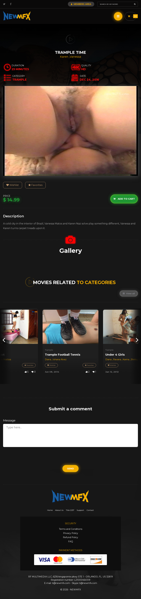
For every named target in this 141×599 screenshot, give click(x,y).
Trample (49, 350)
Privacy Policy (70, 533)
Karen (64, 56)
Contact (90, 510)
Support (80, 510)
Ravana (117, 359)
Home (50, 510)
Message (9, 420)
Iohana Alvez (59, 359)
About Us (59, 510)
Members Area (81, 4)
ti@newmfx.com (61, 583)
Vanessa (75, 56)
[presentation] (4, 340)
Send (70, 468)
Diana (48, 359)
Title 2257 (70, 510)
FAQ (70, 541)
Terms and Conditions (70, 529)
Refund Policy (70, 537)
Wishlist (12, 185)
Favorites (35, 185)
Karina (126, 359)
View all (129, 293)
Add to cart (124, 198)
